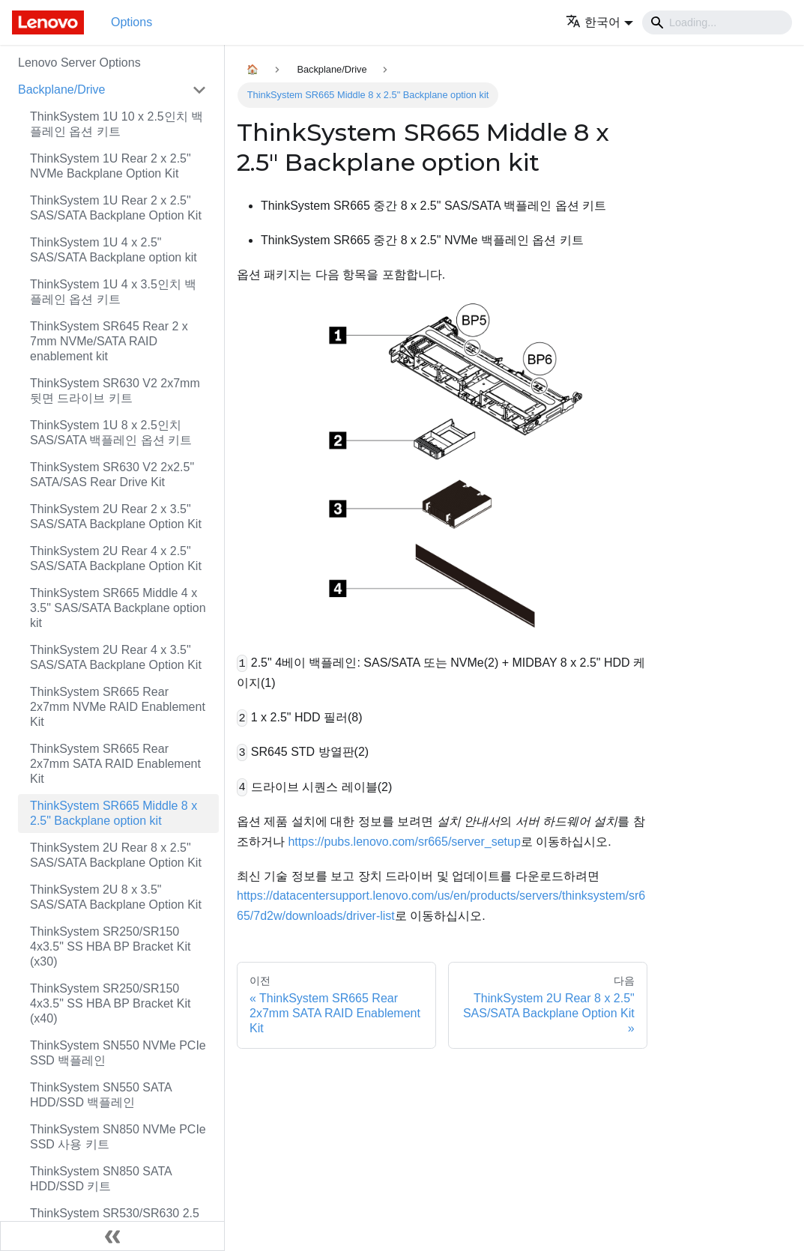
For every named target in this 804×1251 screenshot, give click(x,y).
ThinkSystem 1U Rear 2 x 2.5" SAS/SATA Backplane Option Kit (116, 208)
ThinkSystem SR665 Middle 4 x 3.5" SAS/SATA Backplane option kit (118, 608)
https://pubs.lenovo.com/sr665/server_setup (404, 841)
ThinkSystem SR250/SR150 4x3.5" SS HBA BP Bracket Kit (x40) (110, 1003)
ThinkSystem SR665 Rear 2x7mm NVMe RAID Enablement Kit (117, 706)
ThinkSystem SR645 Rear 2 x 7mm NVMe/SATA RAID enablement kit (109, 341)
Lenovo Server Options (79, 62)
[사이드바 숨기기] (112, 1236)
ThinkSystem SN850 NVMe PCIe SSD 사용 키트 (118, 1137)
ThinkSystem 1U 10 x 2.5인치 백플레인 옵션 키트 (116, 124)
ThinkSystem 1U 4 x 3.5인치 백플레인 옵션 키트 (113, 292)
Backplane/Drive (62, 89)
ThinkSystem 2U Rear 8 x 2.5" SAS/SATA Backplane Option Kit (116, 855)
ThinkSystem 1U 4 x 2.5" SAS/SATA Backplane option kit (113, 250)
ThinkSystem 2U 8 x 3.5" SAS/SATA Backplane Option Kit (116, 897)
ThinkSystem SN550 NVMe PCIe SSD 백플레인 (118, 1053)
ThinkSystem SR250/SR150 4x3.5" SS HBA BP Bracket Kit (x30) (110, 946)
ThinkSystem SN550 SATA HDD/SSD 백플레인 (101, 1095)
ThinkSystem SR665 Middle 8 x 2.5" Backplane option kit (113, 813)
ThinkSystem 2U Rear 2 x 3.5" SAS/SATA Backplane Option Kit (116, 516)
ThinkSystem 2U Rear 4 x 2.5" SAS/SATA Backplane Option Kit (116, 558)
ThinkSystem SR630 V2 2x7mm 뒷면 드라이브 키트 (115, 391)
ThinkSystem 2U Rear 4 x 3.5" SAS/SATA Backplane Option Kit (116, 657)
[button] (599, 22)
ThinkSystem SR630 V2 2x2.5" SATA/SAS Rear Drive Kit (112, 474)
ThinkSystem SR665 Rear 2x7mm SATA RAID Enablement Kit (115, 763)
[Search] (717, 22)
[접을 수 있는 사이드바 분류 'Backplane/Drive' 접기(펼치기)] (199, 90)
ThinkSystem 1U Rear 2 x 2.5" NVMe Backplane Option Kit (110, 166)
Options (131, 22)
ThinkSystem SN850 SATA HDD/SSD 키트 (101, 1179)
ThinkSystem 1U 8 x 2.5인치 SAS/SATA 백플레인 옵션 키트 (111, 432)
